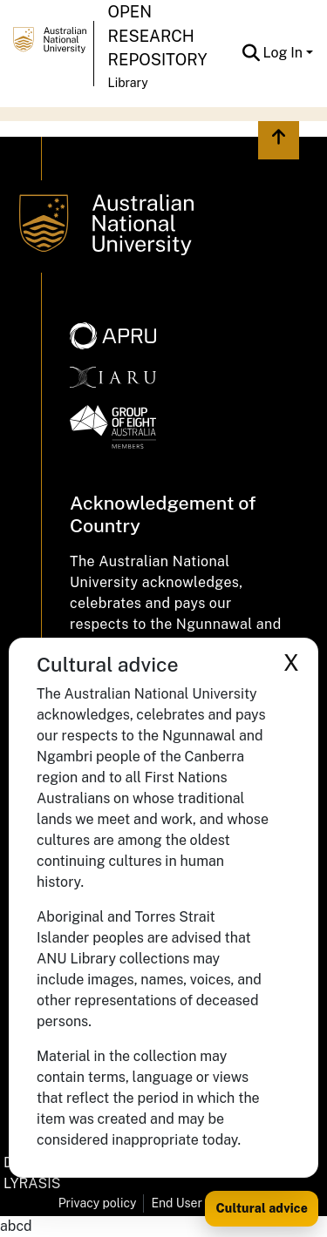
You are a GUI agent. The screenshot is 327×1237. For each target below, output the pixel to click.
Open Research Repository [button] (158, 36)
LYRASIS (31, 1183)
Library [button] (128, 83)
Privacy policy (97, 1203)
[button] (251, 53)
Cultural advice (261, 1208)
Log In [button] (284, 52)
